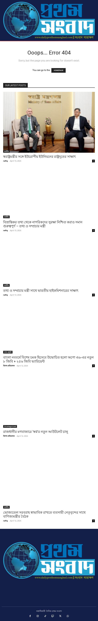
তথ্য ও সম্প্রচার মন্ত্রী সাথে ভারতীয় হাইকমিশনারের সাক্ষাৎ (40, 291)
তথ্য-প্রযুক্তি (8, 352)
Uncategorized (10, 426)
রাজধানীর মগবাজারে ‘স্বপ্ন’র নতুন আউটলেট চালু (35, 432)
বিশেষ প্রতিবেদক (9, 365)
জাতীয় (6, 151)
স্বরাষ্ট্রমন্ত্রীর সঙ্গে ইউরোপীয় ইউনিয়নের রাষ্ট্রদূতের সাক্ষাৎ (39, 157)
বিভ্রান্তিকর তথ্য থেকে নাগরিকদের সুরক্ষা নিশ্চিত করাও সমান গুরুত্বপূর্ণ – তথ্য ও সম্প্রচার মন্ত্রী (42, 224)
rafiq (5, 161)
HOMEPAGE (58, 70)
